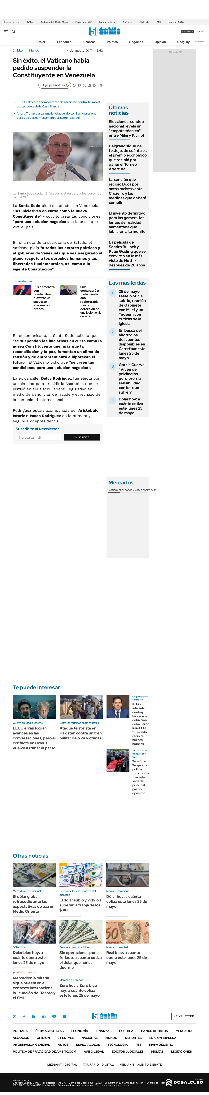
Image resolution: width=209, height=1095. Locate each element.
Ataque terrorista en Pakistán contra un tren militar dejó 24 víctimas (81, 733)
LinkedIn (44, 1016)
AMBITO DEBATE (141, 1064)
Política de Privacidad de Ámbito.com (44, 1052)
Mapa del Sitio (161, 1045)
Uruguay (183, 42)
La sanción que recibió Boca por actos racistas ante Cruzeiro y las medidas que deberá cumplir (127, 191)
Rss (139, 1045)
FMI (159, 22)
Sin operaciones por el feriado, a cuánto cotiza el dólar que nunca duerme (80, 960)
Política (112, 42)
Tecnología (118, 1045)
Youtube (54, 1016)
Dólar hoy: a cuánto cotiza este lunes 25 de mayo (131, 406)
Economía (64, 42)
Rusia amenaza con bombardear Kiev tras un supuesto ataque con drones (44, 298)
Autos (63, 1045)
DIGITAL (62, 1064)
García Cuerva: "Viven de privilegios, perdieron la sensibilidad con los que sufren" (132, 378)
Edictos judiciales (128, 1052)
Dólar (30, 22)
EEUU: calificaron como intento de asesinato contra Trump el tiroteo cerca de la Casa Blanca (58, 104)
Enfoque (127, 22)
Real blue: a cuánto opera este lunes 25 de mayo (126, 957)
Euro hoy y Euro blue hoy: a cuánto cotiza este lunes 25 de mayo (79, 990)
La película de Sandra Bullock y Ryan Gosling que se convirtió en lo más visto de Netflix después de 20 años (127, 254)
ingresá (200, 32)
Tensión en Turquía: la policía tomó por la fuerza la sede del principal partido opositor (140, 777)
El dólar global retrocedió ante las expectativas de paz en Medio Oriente (33, 904)
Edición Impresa (162, 1038)
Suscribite (82, 437)
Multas (157, 1052)
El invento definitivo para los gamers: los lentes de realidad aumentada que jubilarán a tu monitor (128, 222)
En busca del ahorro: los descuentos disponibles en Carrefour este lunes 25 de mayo (132, 344)
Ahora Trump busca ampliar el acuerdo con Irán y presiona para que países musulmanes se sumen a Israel (56, 115)
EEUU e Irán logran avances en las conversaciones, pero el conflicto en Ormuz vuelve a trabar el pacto (34, 738)
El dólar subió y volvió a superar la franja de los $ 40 (80, 905)
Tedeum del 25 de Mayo (54, 22)
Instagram (33, 1016)
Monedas (114, 490)
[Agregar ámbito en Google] (54, 85)
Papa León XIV (83, 22)
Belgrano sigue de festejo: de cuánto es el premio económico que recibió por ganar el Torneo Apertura (128, 157)
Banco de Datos (154, 1031)
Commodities (137, 490)
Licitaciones (181, 1052)
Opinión (160, 42)
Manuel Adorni (107, 22)
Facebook (24, 1016)
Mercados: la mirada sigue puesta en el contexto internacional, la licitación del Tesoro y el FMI (34, 988)
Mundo (34, 50)
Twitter (15, 1016)
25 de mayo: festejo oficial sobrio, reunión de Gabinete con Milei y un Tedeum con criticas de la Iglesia (132, 307)
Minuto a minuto (26, 972)
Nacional (89, 1038)
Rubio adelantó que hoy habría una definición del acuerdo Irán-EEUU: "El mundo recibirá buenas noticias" (140, 724)
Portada (20, 1031)
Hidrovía (144, 22)
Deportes (133, 1038)
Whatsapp (64, 1016)
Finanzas (89, 42)
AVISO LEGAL (94, 1052)
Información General (31, 1045)
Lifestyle (66, 1038)
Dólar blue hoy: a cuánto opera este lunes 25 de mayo (29, 957)
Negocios (136, 42)
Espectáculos (88, 1045)
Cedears (151, 490)
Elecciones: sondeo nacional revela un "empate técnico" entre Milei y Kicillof (127, 128)
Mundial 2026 (176, 22)
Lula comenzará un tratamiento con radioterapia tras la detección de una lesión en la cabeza (91, 301)
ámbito (18, 50)
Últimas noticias (49, 1031)
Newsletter (200, 42)
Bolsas (124, 490)
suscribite (187, 32)
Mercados (184, 1031)
